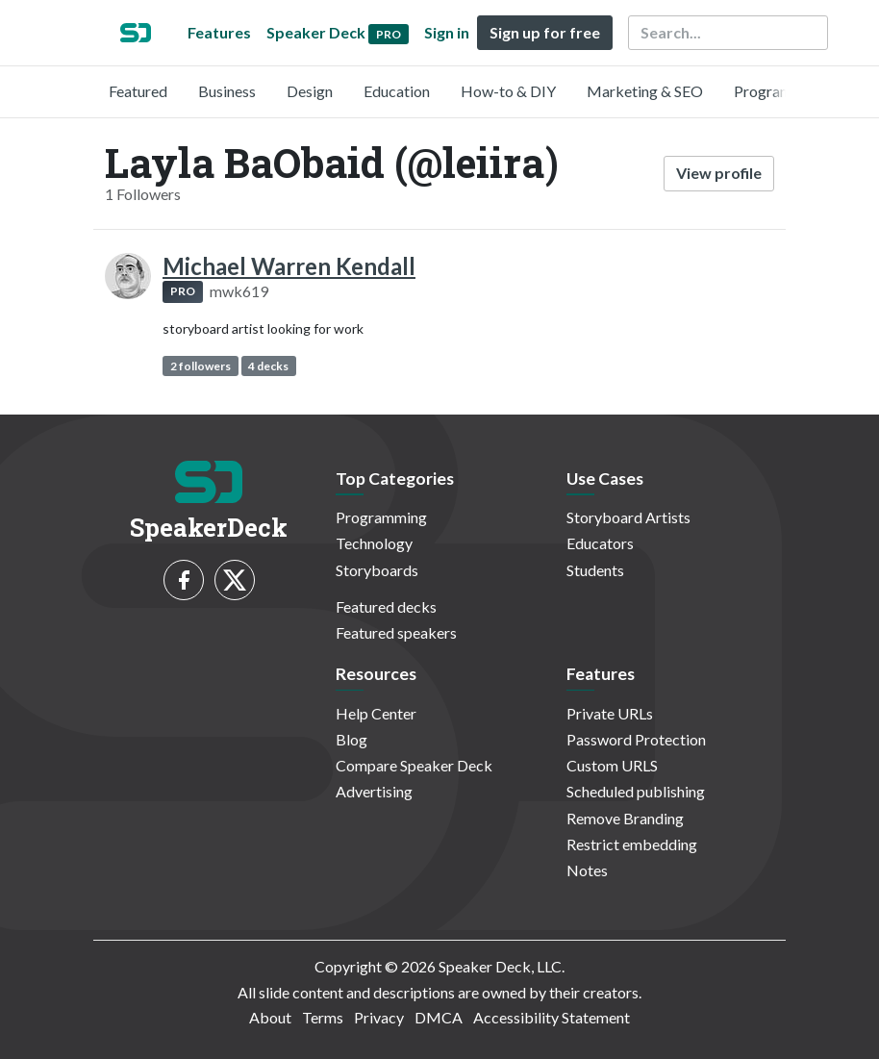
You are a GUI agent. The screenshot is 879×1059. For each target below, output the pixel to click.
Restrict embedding (631, 844)
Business (227, 91)
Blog (351, 739)
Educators (600, 543)
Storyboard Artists (628, 517)
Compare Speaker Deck (414, 765)
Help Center (376, 713)
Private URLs (609, 713)
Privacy (379, 1017)
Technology (374, 543)
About (270, 1017)
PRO (182, 291)
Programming (779, 91)
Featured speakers (396, 632)
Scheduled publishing (635, 791)
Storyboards (377, 570)
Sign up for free (545, 32)
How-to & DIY (508, 91)
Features (219, 32)
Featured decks (386, 606)
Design (310, 91)
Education (397, 91)
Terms (322, 1017)
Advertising (374, 791)
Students (595, 570)
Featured (138, 91)
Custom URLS (612, 765)
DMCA (438, 1017)
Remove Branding (625, 818)
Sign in (446, 32)
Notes (587, 870)
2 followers (200, 366)
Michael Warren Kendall (289, 266)
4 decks (268, 366)
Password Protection (636, 739)
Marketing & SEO (645, 91)
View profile (719, 173)
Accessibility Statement (551, 1017)
